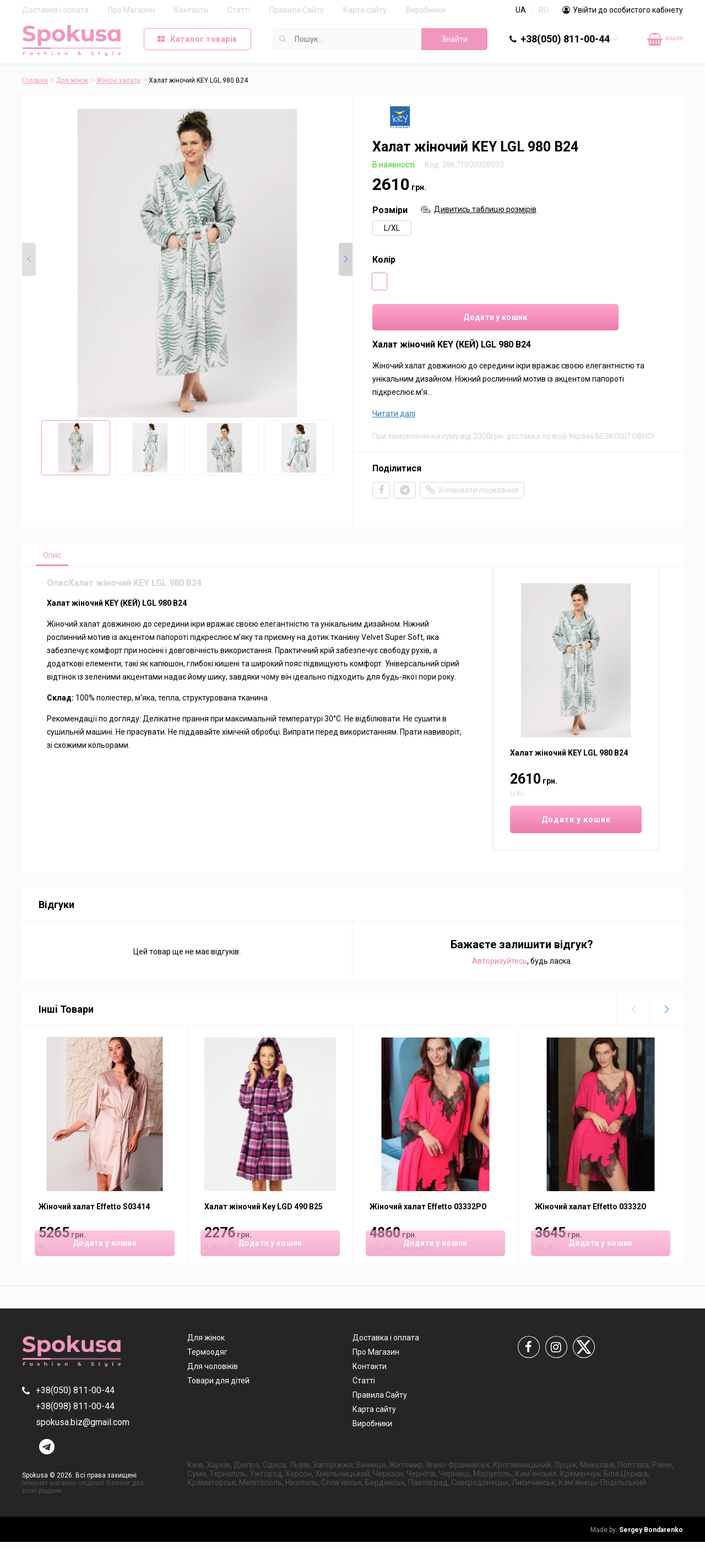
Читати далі (393, 416)
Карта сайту (365, 10)
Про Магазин (131, 10)
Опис (56, 559)
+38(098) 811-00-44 (75, 1412)
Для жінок (72, 80)
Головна (35, 80)
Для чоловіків (212, 1372)
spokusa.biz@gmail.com (82, 1428)
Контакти (191, 10)
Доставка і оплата (55, 10)
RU (544, 10)
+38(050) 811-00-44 (565, 39)
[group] (187, 263)
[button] (345, 260)
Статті (238, 10)
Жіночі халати (118, 80)
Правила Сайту (296, 10)
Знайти (455, 39)
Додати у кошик (441, 320)
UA (521, 10)
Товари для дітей (218, 1386)
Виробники (426, 10)
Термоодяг (207, 1358)
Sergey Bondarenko (636, 1536)
